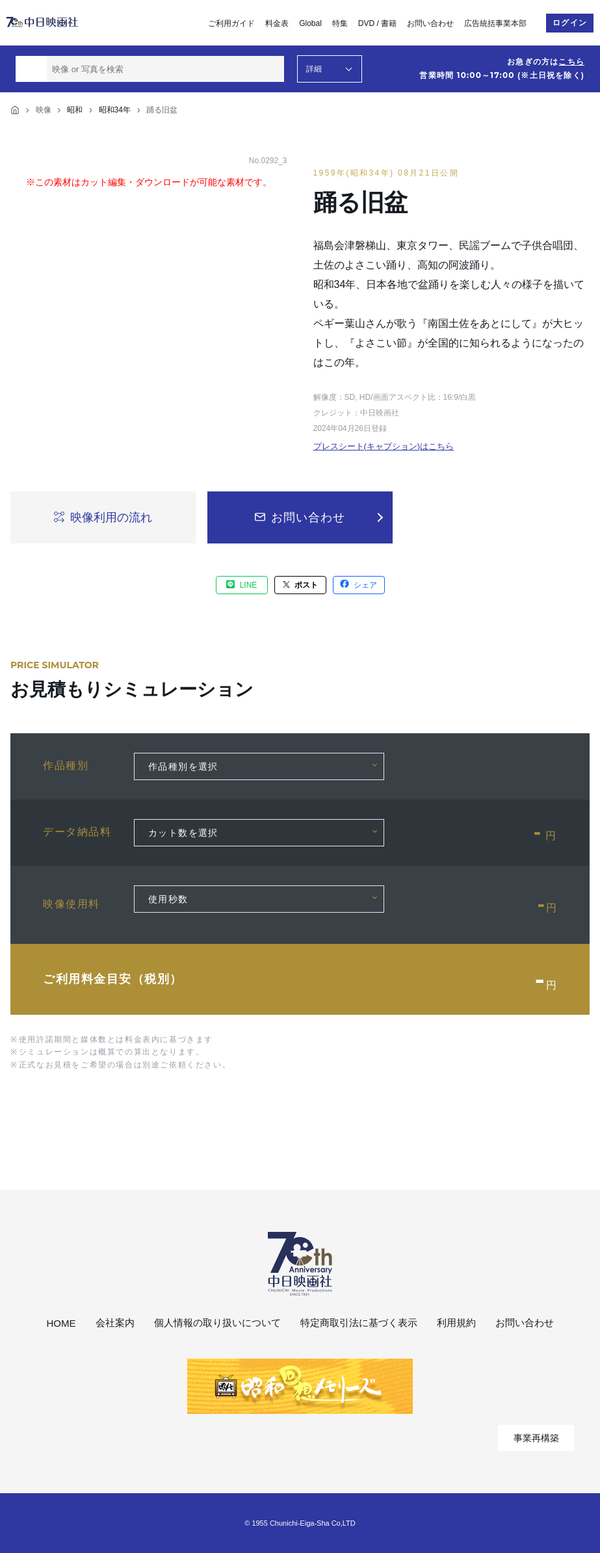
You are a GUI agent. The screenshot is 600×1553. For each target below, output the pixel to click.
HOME (61, 1323)
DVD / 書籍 (377, 23)
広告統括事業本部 (495, 23)
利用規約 (456, 1322)
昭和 (75, 109)
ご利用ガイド (231, 23)
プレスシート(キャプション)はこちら (383, 446)
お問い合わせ (430, 23)
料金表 (277, 23)
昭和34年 (115, 109)
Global (310, 23)
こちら (571, 61)
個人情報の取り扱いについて (217, 1322)
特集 (340, 23)
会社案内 (115, 1322)
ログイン (570, 22)
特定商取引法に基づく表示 (358, 1322)
